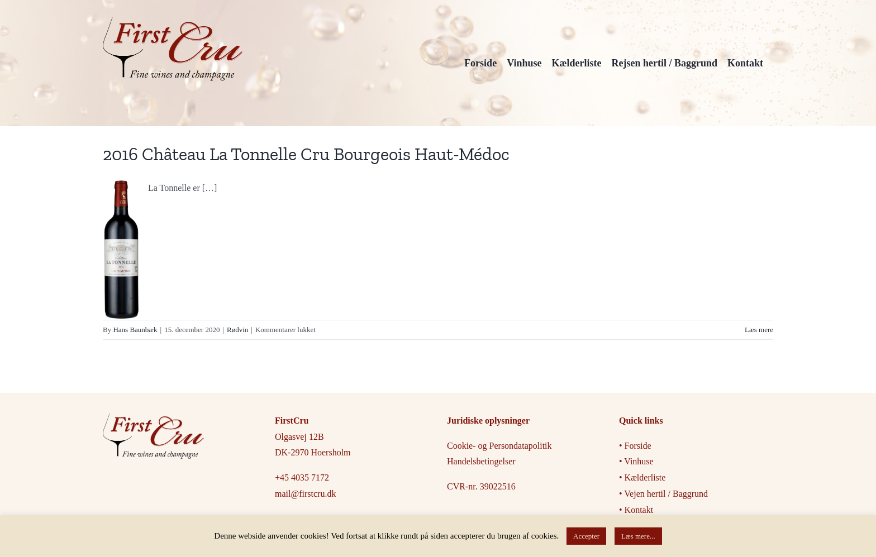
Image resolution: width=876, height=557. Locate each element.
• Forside (636, 445)
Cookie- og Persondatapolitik (499, 445)
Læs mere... (638, 536)
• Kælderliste (642, 477)
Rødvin (237, 329)
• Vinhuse (636, 461)
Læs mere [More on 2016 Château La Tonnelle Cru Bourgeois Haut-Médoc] (759, 329)
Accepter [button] (586, 536)
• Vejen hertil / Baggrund (663, 493)
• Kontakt (636, 510)
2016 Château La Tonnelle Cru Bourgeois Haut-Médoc (306, 154)
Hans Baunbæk (135, 329)
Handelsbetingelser (481, 461)
